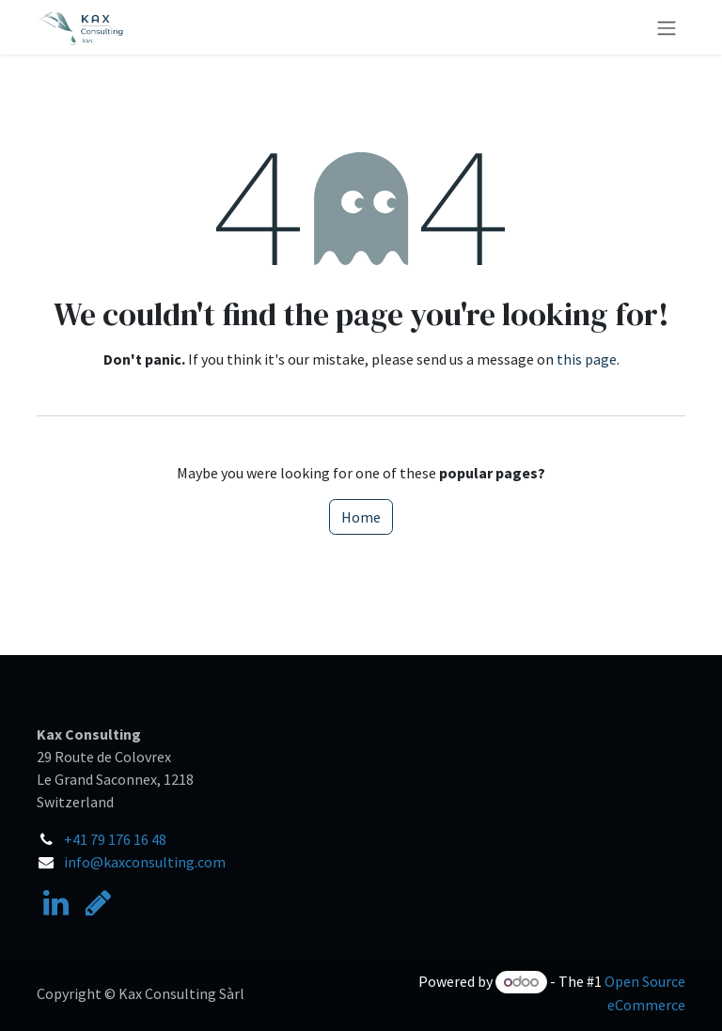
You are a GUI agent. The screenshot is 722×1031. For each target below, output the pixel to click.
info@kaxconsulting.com (145, 861)
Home (361, 517)
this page (587, 359)
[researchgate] (98, 903)
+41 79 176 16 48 (115, 839)
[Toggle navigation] (666, 27)
